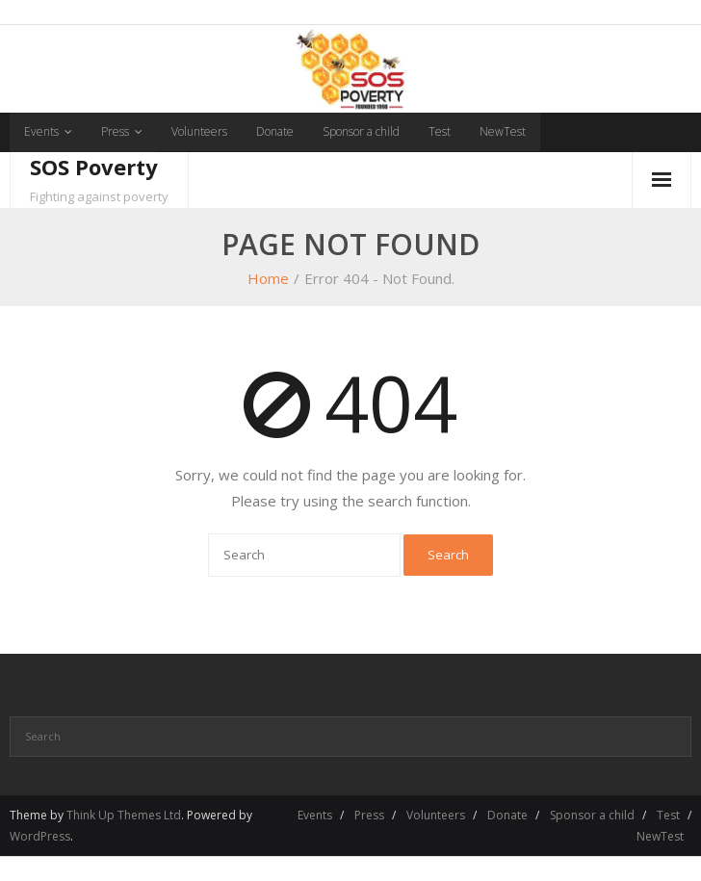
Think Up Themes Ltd (123, 815)
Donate (275, 131)
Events (41, 131)
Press (115, 131)
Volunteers (199, 131)
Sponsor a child (361, 131)
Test (439, 131)
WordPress (40, 836)
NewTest (503, 131)
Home (268, 278)
